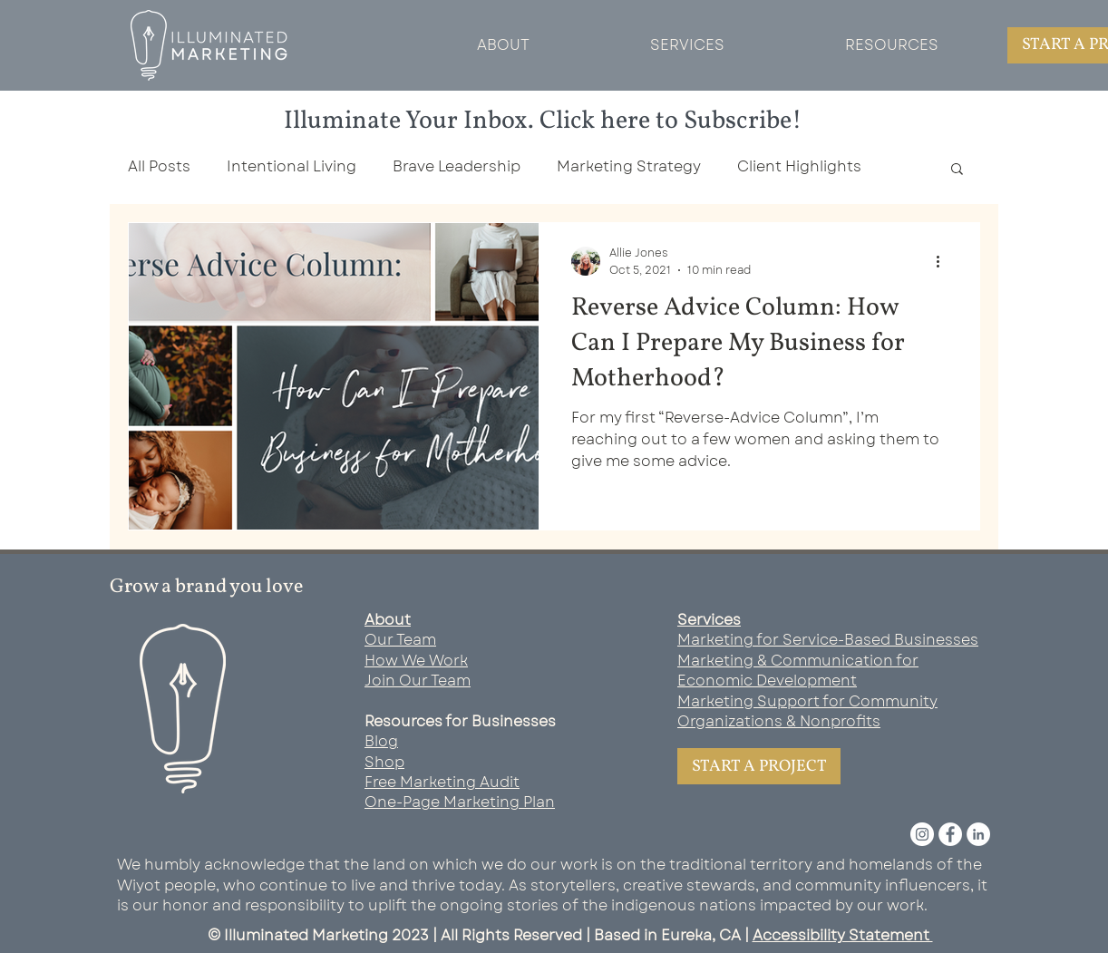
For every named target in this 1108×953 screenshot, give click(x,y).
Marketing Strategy (629, 167)
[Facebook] (950, 834)
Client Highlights (799, 167)
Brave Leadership (456, 167)
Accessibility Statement (843, 935)
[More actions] (944, 261)
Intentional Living (291, 167)
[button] (957, 170)
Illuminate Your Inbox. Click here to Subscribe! (543, 121)
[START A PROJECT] (759, 766)
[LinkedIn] (978, 834)
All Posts (159, 167)
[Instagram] (922, 834)
